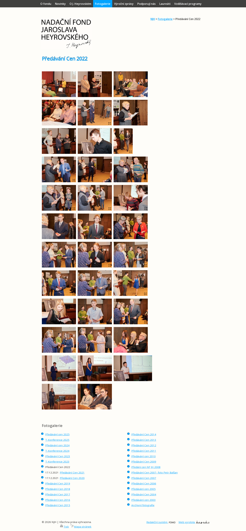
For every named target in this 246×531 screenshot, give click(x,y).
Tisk (66, 526)
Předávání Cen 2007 (143, 478)
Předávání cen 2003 (143, 500)
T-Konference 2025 (57, 440)
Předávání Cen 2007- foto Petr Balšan (154, 472)
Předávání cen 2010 (143, 456)
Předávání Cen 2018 (57, 489)
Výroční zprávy (124, 4)
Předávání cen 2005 (143, 489)
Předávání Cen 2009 (143, 461)
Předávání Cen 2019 (57, 483)
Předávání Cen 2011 (143, 450)
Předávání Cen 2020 (72, 478)
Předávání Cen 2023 (57, 456)
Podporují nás (146, 4)
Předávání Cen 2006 (143, 483)
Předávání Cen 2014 (143, 434)
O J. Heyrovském (80, 4)
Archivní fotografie (142, 505)
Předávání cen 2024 (57, 445)
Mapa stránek (82, 526)
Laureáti (164, 4)
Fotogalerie (165, 19)
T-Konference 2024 (57, 450)
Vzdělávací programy (188, 4)
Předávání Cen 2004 (143, 494)
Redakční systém (160, 522)
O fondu (45, 4)
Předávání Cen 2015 (57, 505)
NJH (153, 19)
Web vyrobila (194, 522)
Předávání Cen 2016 (57, 500)
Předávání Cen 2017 (57, 494)
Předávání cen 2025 (57, 434)
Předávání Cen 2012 (143, 445)
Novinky (60, 4)
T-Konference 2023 (57, 461)
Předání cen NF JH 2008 (145, 467)
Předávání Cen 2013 (143, 440)
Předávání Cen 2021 (72, 472)
